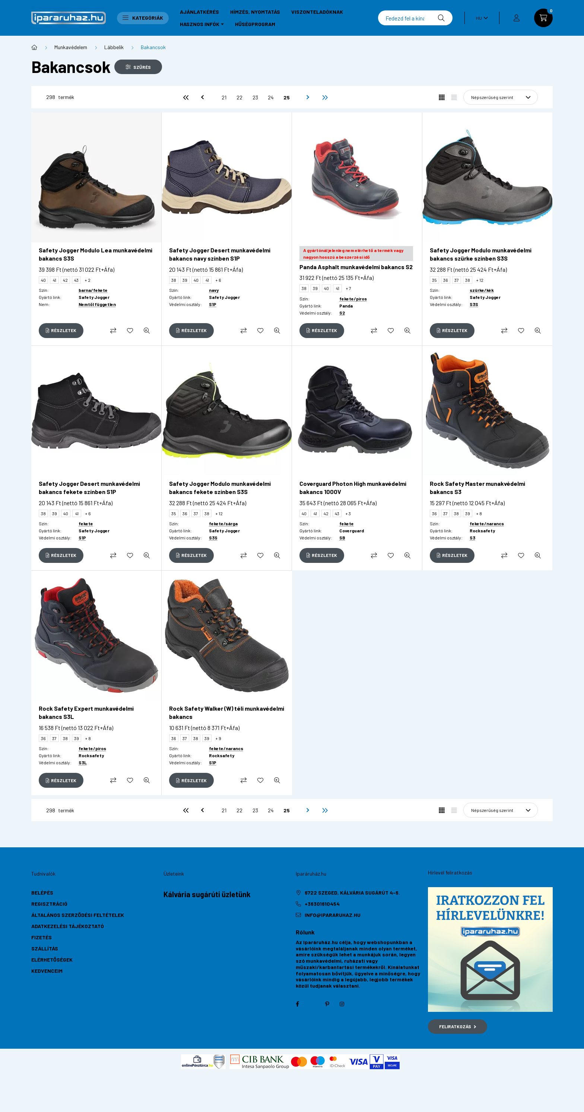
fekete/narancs (487, 523)
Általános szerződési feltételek (77, 915)
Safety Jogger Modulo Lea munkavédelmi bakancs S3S (95, 254)
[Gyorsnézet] (146, 330)
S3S (474, 304)
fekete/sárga (223, 523)
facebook (297, 1004)
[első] (185, 97)
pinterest (327, 1004)
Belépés (42, 892)
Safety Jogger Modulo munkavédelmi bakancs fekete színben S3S (220, 487)
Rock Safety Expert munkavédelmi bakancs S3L (86, 712)
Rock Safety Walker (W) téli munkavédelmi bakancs (226, 712)
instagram (341, 1004)
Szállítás (44, 948)
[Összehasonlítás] (113, 330)
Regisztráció (49, 904)
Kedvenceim (47, 971)
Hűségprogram (255, 24)
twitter (312, 1004)
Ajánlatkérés (199, 12)
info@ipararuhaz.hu (333, 915)
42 (65, 280)
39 (184, 280)
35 (434, 280)
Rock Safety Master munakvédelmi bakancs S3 (477, 487)
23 (255, 97)
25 (286, 97)
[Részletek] (61, 330)
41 (54, 280)
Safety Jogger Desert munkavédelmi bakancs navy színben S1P (219, 254)
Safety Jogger (94, 297)
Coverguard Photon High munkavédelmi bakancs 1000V (352, 487)
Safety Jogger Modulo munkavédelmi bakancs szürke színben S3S (480, 254)
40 (43, 280)
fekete (86, 523)
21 (224, 97)
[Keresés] (415, 17)
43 (76, 280)
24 (271, 97)
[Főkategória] (34, 47)
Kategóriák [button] (143, 18)
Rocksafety (482, 530)
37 (456, 280)
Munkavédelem (70, 47)
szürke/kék (482, 290)
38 (173, 280)
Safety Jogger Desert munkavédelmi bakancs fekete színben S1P (89, 487)
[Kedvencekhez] (130, 330)
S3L (83, 762)
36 (445, 280)
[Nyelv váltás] (480, 18)
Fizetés (41, 937)
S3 (472, 537)
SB (342, 537)
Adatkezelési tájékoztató (67, 926)
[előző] (201, 97)
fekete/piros (353, 298)
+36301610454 (322, 904)
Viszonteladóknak (317, 12)
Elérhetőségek (52, 959)
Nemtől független (97, 304)
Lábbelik (114, 47)
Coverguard (351, 530)
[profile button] (516, 18)
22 (239, 97)
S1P (212, 304)
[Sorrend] (500, 97)
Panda (346, 305)
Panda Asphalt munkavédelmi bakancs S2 (356, 266)
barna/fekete (93, 290)
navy (214, 290)
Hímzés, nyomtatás (255, 12)
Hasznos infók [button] (199, 24)
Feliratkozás (457, 1026)
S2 (342, 312)
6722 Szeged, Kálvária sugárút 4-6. (352, 892)
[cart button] (543, 18)
